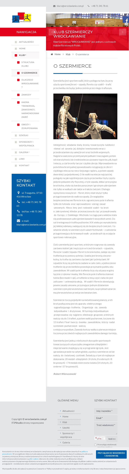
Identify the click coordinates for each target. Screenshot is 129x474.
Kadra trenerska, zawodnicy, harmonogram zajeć (30, 109)
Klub (22, 55)
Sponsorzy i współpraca (26, 144)
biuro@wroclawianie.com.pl (70, 6)
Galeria (23, 152)
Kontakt (24, 165)
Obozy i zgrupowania (29, 126)
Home (22, 48)
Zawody (26, 95)
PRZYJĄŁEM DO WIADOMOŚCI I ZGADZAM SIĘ (111, 454)
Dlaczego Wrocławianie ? (30, 83)
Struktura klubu (27, 64)
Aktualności (26, 42)
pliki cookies (34, 459)
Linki (22, 159)
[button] (52, 32)
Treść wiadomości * (105, 428)
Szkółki (23, 135)
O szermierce (29, 73)
